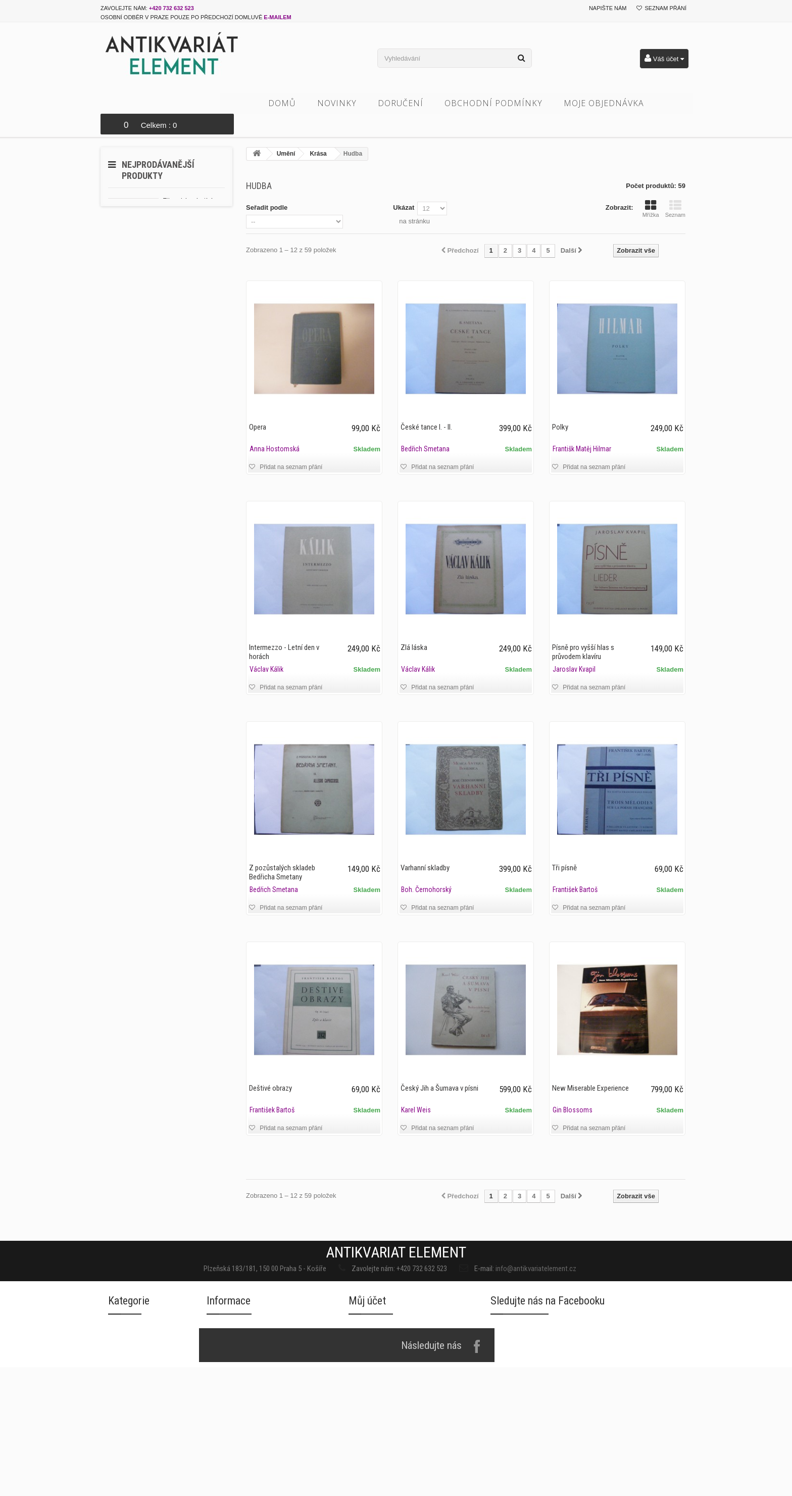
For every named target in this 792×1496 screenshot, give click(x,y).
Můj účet (367, 1372)
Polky (560, 406)
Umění (286, 132)
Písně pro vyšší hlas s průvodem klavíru (583, 631)
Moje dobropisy (373, 1421)
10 (212, 272)
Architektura (127, 1443)
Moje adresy (368, 1441)
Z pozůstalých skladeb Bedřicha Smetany (282, 852)
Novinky (352, 103)
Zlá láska (414, 626)
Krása (318, 132)
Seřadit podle (266, 187)
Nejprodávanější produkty (158, 149)
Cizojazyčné (127, 1484)
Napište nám (608, 8)
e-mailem (277, 17)
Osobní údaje (369, 1462)
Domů (298, 103)
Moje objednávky (376, 1401)
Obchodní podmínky (509, 103)
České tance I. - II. (426, 406)
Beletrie (120, 1464)
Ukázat (403, 187)
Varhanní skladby (425, 847)
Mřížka (650, 188)
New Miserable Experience (590, 1067)
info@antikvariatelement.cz (467, 1244)
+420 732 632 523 (171, 8)
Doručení (416, 103)
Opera (257, 406)
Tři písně (564, 847)
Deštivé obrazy (270, 1067)
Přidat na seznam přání (290, 446)
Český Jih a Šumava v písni (439, 1067)
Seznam (675, 188)
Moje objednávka (619, 103)
